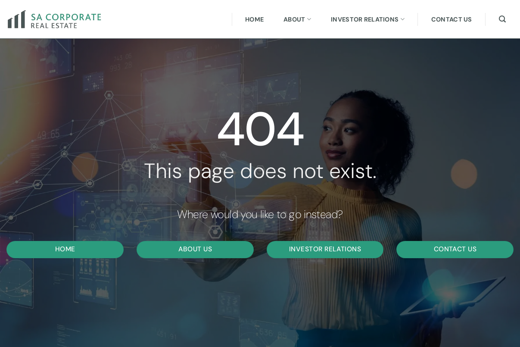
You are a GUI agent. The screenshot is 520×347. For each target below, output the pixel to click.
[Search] (502, 19)
